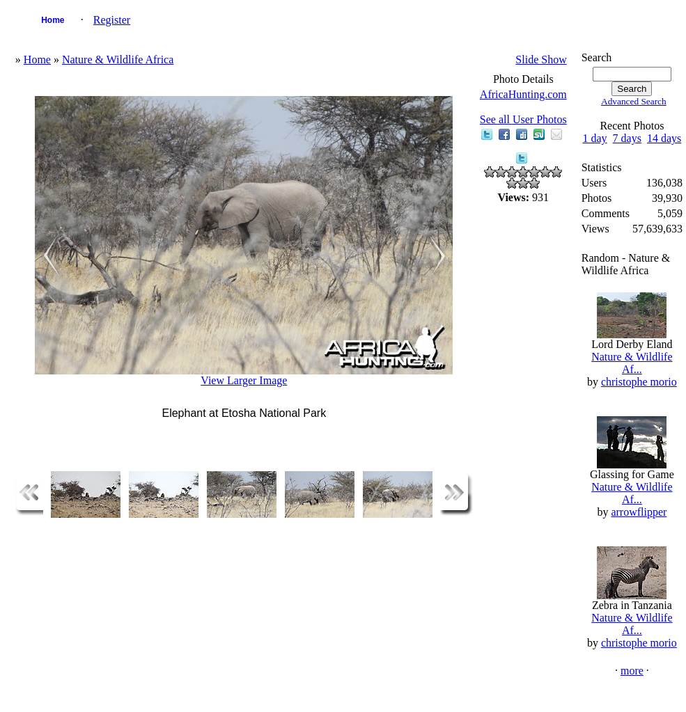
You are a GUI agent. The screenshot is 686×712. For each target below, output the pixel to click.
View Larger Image (244, 380)
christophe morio (639, 382)
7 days (627, 138)
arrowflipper (638, 512)
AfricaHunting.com (523, 94)
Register (111, 20)
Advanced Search (633, 101)
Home (52, 20)
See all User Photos (523, 119)
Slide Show (540, 59)
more (632, 671)
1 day (594, 138)
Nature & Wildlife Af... (631, 363)
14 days (664, 138)
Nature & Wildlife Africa (117, 59)
